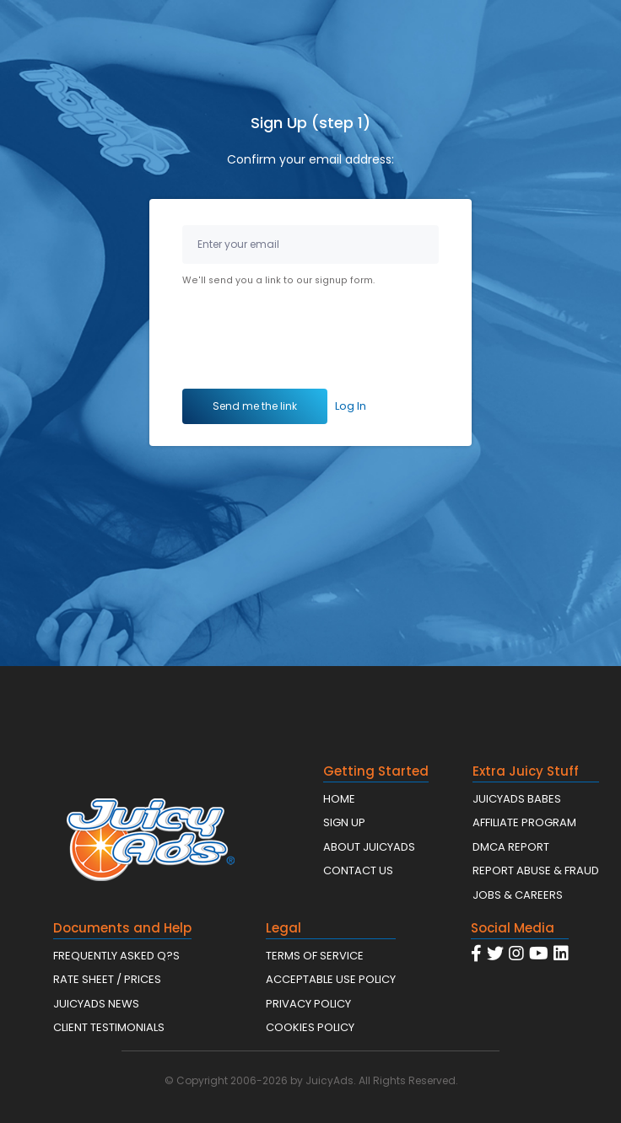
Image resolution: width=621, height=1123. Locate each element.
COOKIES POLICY (310, 1027)
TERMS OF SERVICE (315, 956)
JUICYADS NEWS (96, 1004)
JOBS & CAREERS (517, 895)
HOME (339, 799)
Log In (350, 406)
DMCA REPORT (510, 847)
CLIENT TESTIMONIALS (109, 1027)
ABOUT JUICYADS (369, 847)
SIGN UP (344, 822)
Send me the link (255, 406)
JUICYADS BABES (516, 799)
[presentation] (310, 340)
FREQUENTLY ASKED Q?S (116, 956)
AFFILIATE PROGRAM (524, 822)
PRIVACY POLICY (308, 1004)
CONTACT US (358, 870)
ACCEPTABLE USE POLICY (331, 979)
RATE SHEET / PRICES (107, 979)
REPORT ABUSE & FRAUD (535, 870)
